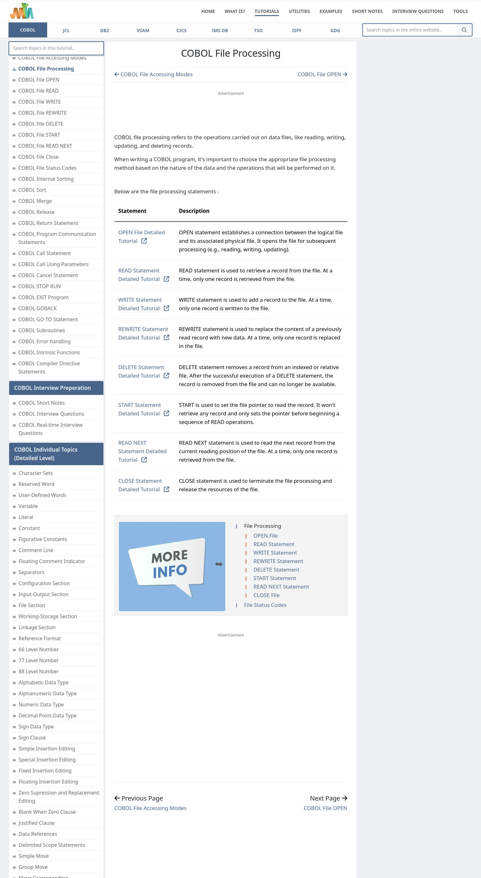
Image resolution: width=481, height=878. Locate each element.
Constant (29, 528)
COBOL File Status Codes (47, 167)
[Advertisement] (230, 114)
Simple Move (34, 855)
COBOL (28, 30)
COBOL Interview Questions (51, 413)
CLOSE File (266, 595)
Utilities (299, 11)
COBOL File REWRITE (42, 112)
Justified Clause (36, 822)
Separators (31, 572)
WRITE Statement (275, 552)
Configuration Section (44, 583)
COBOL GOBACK (37, 308)
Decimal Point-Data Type (47, 715)
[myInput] (56, 48)
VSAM (143, 30)
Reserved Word (36, 484)
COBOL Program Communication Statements (57, 238)
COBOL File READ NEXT (45, 145)
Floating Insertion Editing (48, 781)
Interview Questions (418, 11)
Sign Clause (32, 737)
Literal (26, 517)
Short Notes (367, 11)
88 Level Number (38, 671)
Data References (38, 833)
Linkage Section (37, 627)
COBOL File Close (38, 156)
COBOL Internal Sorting (46, 178)
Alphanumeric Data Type (48, 693)
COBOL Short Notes (42, 402)
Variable (28, 506)
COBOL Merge (35, 200)
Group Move (33, 867)
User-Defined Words (42, 495)
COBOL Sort (32, 189)
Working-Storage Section (48, 616)
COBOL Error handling (44, 341)
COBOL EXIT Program (43, 297)
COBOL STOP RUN (39, 286)
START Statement (274, 578)
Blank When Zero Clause (47, 811)
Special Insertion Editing (47, 759)
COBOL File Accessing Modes (52, 57)
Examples (330, 11)
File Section (32, 605)
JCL (66, 30)
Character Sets (36, 473)
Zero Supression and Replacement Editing (59, 796)
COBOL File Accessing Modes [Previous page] (153, 74)
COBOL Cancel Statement (48, 275)
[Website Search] (410, 30)
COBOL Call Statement (44, 253)
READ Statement (274, 544)
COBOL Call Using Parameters (53, 264)
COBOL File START (39, 134)
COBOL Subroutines (41, 330)
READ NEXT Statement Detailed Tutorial (142, 451)
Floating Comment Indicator (52, 561)
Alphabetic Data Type (44, 682)
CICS (182, 30)
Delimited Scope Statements (52, 844)
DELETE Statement (276, 569)
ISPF (296, 30)
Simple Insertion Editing (47, 748)
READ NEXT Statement (281, 586)
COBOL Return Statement (48, 223)
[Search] (464, 30)
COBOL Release (36, 211)
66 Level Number (38, 649)
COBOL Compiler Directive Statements (49, 367)
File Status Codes (265, 604)
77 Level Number (38, 660)
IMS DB (220, 30)
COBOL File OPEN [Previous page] (322, 74)
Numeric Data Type (41, 704)
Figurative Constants (43, 539)
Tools (460, 11)
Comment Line (36, 550)
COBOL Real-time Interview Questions (50, 428)
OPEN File (265, 535)
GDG (335, 30)
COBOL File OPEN (38, 79)
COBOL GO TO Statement (48, 319)
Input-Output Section (44, 594)
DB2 (104, 30)
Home (208, 11)
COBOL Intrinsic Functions (49, 352)
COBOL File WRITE (39, 101)
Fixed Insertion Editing (45, 770)
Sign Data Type (36, 726)
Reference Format (40, 638)
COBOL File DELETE (40, 123)
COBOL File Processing (46, 68)
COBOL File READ (38, 90)
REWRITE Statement (278, 561)
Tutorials (267, 11)
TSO (258, 30)
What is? (234, 11)
